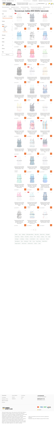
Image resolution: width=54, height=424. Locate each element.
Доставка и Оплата (10, 0)
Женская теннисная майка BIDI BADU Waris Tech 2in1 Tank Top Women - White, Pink (45, 115)
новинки (7, 418)
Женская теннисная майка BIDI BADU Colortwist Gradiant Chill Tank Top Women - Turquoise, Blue (45, 186)
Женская (24, 8)
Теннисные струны (47, 7)
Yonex (39, 243)
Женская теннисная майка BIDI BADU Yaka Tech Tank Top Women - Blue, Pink (45, 42)
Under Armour (30, 243)
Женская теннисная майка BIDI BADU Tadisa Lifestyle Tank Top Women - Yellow (45, 78)
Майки (28, 8)
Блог (22, 398)
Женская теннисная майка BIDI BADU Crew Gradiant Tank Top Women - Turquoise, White (32, 204)
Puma (34, 241)
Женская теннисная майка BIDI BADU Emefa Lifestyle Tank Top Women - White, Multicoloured (45, 168)
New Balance (17, 241)
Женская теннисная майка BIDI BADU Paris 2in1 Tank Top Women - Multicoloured (45, 132)
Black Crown (42, 234)
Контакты (3, 402)
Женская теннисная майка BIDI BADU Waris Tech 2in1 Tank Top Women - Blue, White (45, 97)
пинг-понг (7, 420)
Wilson (35, 243)
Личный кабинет (14, 395)
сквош (5, 422)
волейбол (24, 421)
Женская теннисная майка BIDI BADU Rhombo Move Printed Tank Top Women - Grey (32, 97)
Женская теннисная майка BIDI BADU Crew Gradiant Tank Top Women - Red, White (45, 25)
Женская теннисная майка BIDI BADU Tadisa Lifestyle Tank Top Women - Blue (19, 149)
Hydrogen (16, 238)
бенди (3, 422)
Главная (10, 8)
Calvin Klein (17, 236)
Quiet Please (38, 241)
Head (49, 236)
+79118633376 (34, 0)
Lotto (37, 238)
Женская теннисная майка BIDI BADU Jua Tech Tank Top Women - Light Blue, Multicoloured (32, 186)
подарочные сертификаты (16, 417)
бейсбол (3, 421)
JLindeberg (22, 238)
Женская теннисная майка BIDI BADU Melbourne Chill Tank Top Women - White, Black (19, 222)
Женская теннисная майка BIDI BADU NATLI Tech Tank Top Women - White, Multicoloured (32, 79)
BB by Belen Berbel (30, 234)
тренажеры (20, 422)
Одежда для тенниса (15, 7)
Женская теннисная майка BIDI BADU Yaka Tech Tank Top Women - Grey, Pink (19, 60)
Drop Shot (27, 236)
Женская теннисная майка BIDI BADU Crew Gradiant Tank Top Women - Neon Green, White (45, 61)
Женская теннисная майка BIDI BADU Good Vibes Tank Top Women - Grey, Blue (32, 150)
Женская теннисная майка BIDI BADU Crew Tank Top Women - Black (19, 78)
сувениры (13, 420)
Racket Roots (44, 241)
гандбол (8, 422)
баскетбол (17, 421)
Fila (46, 236)
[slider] (3, 18)
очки (14, 422)
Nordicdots (26, 241)
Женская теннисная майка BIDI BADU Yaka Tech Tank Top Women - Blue (32, 167)
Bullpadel (47, 234)
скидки (22, 417)
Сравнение (13, 398)
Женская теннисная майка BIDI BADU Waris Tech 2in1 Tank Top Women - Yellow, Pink (19, 115)
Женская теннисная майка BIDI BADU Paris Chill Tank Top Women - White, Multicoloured (19, 25)
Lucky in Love (42, 238)
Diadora (22, 236)
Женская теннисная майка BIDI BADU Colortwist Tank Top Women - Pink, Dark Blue (45, 150)
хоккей (10, 420)
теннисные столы (18, 420)
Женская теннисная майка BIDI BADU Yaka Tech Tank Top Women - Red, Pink (32, 60)
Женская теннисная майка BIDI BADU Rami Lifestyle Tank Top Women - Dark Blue (45, 204)
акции (11, 417)
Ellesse (38, 236)
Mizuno (47, 238)
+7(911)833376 (40, 395)
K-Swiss (27, 238)
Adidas (16, 234)
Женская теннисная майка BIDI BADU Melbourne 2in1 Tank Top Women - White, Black (32, 43)
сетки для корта (4, 419)
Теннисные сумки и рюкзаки (36, 7)
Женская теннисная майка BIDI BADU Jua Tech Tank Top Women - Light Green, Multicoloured (19, 186)
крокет (25, 420)
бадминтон (11, 422)
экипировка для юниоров (9, 421)
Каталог (22, 397)
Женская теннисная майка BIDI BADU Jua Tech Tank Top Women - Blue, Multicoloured (32, 132)
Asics (20, 234)
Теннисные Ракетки (6, 7)
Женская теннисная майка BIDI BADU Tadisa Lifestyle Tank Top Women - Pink (19, 167)
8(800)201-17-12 (41, 398)
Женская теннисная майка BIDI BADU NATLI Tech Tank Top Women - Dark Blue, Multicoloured (32, 115)
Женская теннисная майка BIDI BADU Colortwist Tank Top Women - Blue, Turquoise (19, 43)
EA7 (35, 236)
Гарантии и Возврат (5, 400)
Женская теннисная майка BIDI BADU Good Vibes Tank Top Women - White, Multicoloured (32, 222)
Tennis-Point (24, 243)
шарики (21, 421)
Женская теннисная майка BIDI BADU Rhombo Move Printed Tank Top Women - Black (19, 97)
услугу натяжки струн (12, 418)
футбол (14, 421)
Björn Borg (37, 234)
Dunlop (31, 236)
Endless (42, 236)
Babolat (23, 234)
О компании (4, 0)
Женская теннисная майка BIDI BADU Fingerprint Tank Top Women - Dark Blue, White (32, 25)
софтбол (16, 422)
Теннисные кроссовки (25, 7)
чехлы (22, 420)
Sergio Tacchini (17, 243)
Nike (22, 241)
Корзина (13, 397)
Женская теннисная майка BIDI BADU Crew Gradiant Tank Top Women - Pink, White (19, 204)
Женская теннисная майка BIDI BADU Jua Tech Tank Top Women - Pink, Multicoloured (19, 132)
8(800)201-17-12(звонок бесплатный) (45, 0)
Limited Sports (32, 238)
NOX (30, 241)
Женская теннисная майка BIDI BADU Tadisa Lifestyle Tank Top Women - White (45, 221)
